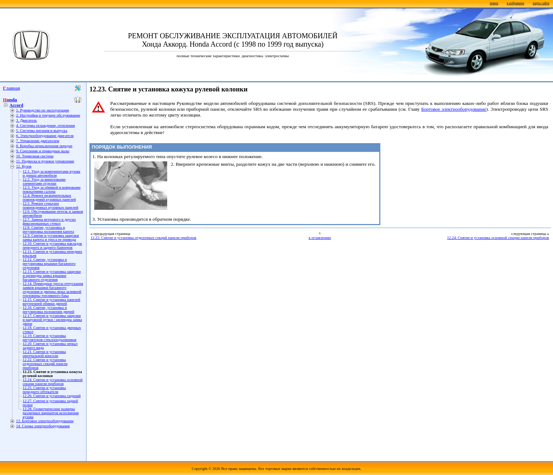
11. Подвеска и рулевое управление (45, 161)
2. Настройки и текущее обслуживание (48, 115)
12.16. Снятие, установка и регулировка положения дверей (48, 310)
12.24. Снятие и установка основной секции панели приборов (52, 382)
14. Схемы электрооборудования (43, 426)
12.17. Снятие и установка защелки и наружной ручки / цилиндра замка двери (52, 320)
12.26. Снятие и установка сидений (52, 396)
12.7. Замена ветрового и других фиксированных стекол (49, 221)
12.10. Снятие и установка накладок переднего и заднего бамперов (52, 246)
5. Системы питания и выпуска (41, 131)
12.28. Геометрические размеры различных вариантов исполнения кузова (51, 413)
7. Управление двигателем (37, 141)
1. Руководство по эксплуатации (42, 110)
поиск (494, 3)
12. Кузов (23, 166)
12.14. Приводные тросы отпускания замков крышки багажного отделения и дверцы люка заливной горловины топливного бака (53, 290)
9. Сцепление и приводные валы (42, 151)
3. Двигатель (26, 120)
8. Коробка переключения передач (44, 146)
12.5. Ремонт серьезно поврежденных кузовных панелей (50, 205)
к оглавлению (319, 238)
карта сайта (541, 3)
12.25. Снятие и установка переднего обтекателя (44, 390)
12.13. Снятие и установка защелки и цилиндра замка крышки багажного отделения (52, 276)
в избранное (515, 3)
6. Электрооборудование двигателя (45, 136)
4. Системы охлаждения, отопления (45, 125)
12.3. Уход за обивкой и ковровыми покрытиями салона (52, 189)
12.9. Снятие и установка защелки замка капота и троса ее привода (51, 237)
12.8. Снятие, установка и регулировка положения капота (48, 229)
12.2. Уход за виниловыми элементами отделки (44, 181)
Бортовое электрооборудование (453, 109)
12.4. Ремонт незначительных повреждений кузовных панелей (49, 197)
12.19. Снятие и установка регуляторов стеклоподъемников (49, 338)
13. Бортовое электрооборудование (45, 421)
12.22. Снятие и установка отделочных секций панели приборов (45, 364)
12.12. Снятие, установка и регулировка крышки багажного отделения (49, 264)
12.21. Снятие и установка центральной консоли (44, 354)
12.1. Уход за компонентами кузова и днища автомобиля (51, 173)
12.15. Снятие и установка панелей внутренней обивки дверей (51, 302)
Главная (11, 88)
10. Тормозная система (34, 156)
